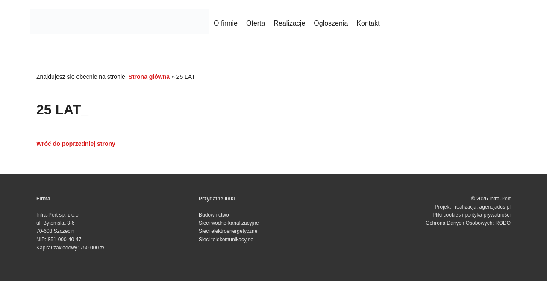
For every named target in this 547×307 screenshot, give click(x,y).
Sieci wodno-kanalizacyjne (229, 223)
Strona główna (149, 76)
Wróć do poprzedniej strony (75, 143)
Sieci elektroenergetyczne (228, 231)
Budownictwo (214, 215)
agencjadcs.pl (495, 207)
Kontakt (367, 23)
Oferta (255, 23)
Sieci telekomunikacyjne (226, 240)
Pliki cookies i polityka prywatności (471, 215)
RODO (503, 223)
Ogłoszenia (331, 23)
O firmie (226, 23)
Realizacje (289, 23)
